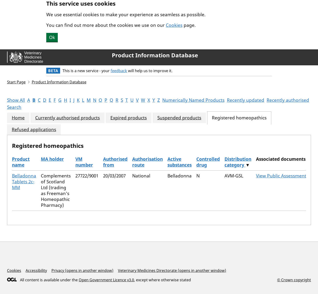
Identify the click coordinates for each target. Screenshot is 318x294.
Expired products (128, 118)
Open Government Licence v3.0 (106, 279)
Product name (21, 162)
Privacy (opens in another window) (82, 270)
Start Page (16, 82)
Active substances (179, 162)
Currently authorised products (67, 118)
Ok (52, 37)
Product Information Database (155, 55)
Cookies (174, 25)
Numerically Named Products (193, 100)
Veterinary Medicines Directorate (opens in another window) (172, 270)
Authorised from (115, 162)
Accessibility (36, 270)
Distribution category (238, 162)
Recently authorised (288, 100)
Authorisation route (147, 162)
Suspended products (179, 118)
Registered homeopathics (239, 118)
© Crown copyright (294, 279)
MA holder (52, 159)
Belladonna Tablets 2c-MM (24, 182)
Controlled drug (208, 162)
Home (18, 118)
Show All (16, 100)
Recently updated (245, 100)
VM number (84, 162)
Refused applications (34, 130)
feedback (119, 70)
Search (14, 107)
